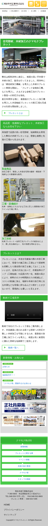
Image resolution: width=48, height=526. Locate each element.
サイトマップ (10, 515)
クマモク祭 (24, 473)
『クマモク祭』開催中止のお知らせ (17, 383)
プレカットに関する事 (24, 453)
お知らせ (6, 367)
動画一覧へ (13, 348)
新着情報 (24, 447)
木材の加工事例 (24, 466)
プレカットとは (15, 113)
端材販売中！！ (9, 375)
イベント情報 (24, 460)
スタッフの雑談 (24, 479)
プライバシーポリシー (14, 510)
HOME (7, 505)
